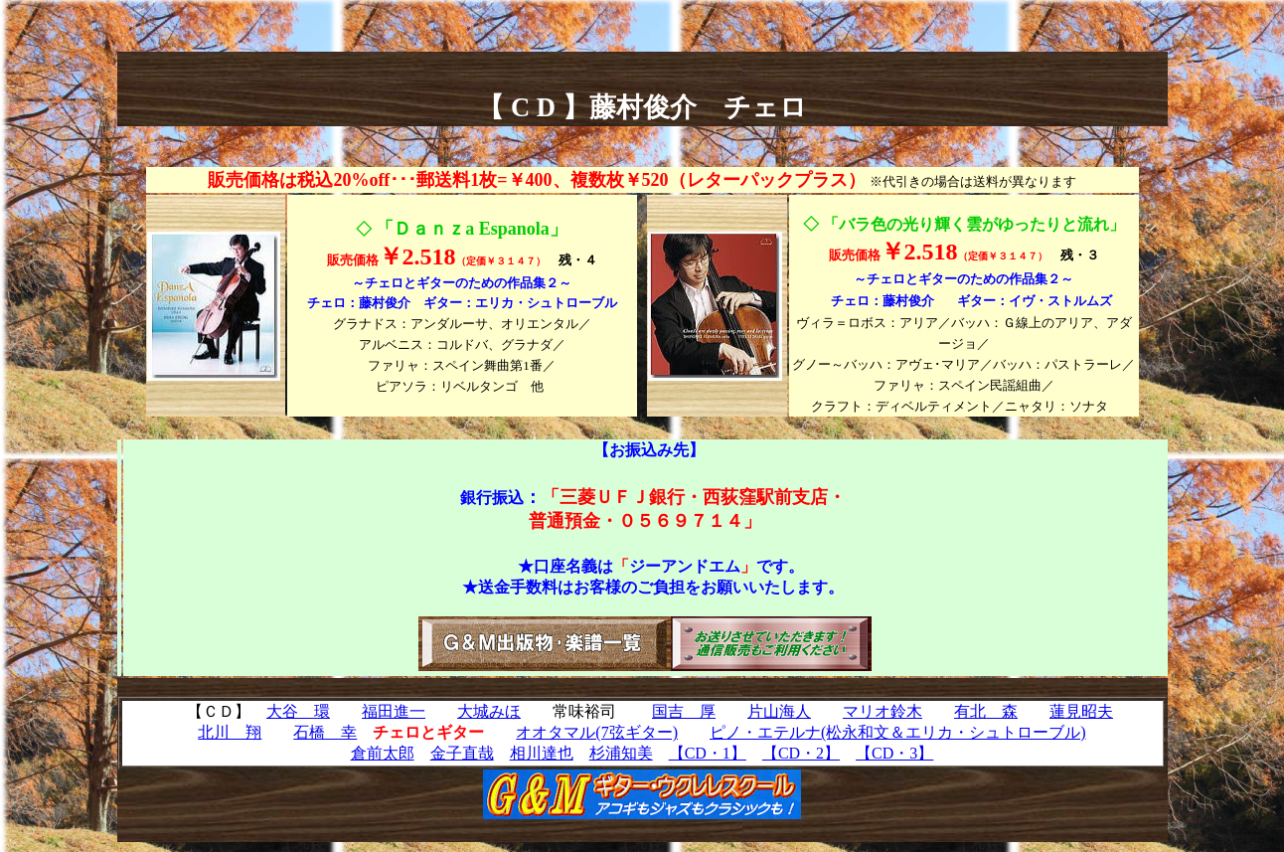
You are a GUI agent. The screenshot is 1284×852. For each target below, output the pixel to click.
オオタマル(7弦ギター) (597, 732)
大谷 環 (298, 711)
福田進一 (393, 711)
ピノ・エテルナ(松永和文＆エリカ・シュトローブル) (898, 732)
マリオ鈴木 (882, 711)
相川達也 (541, 753)
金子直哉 (462, 753)
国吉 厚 (684, 711)
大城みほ (489, 711)
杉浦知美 (621, 753)
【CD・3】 (894, 753)
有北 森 (986, 711)
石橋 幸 (325, 732)
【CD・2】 (801, 753)
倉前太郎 (382, 753)
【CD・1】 (707, 753)
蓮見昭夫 (1081, 711)
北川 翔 (229, 732)
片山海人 (779, 711)
